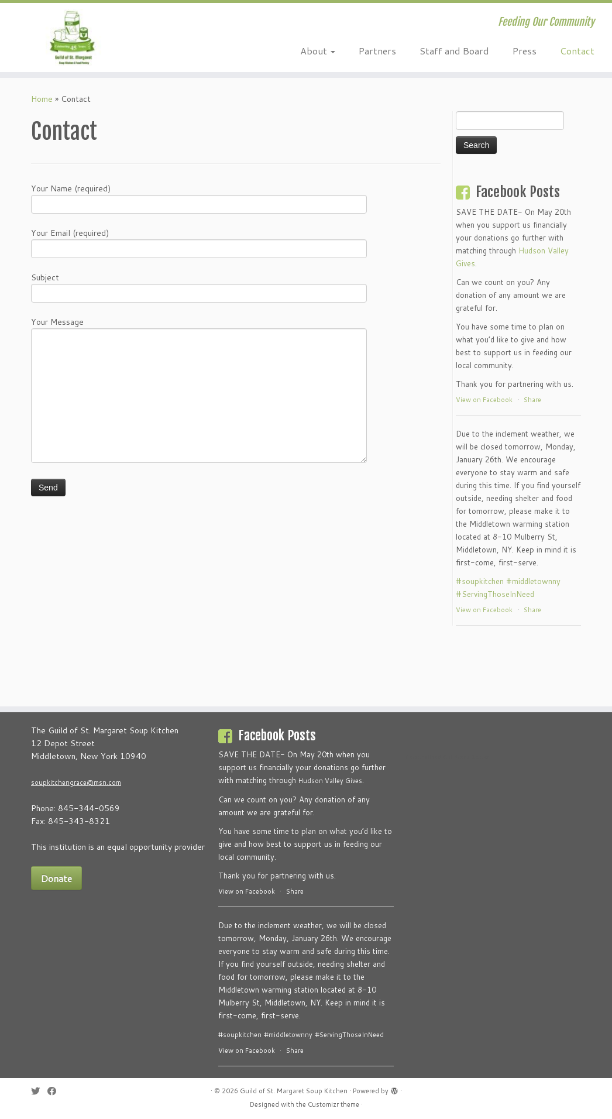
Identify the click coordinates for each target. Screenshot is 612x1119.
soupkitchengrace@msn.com (76, 782)
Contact (577, 50)
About (317, 50)
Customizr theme (333, 1104)
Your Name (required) (199, 197)
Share (532, 399)
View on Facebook (484, 399)
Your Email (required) (199, 242)
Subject (199, 286)
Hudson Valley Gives (330, 780)
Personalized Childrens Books (447, 757)
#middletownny (533, 581)
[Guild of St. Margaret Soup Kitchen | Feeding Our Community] (71, 37)
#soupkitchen (480, 581)
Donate (56, 878)
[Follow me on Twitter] (39, 1091)
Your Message (199, 360)
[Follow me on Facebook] (55, 1091)
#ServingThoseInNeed (495, 594)
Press (525, 50)
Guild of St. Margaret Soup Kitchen (294, 1091)
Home (42, 99)
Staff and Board (454, 50)
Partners (377, 50)
